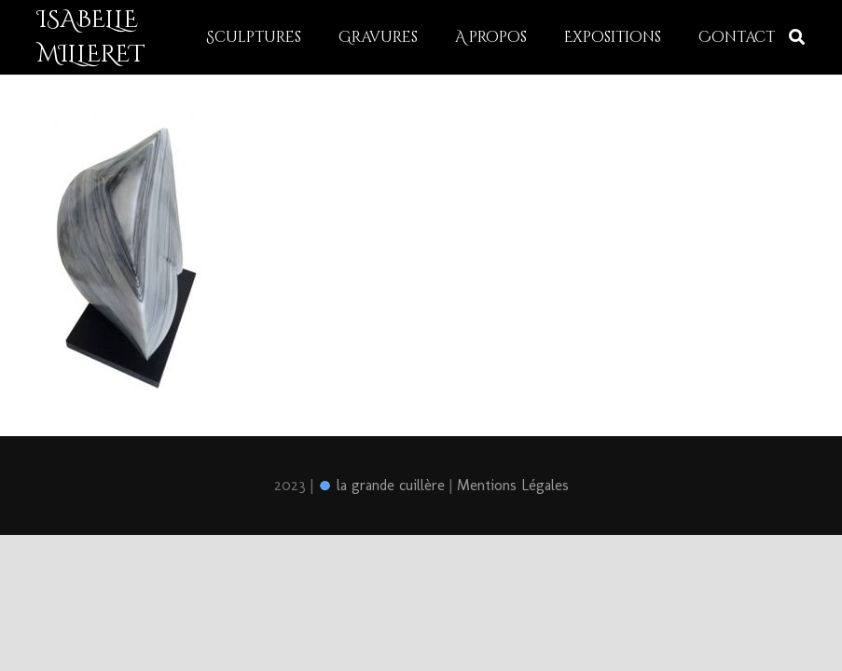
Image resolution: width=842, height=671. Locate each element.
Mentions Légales (513, 485)
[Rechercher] (797, 38)
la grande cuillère (381, 485)
